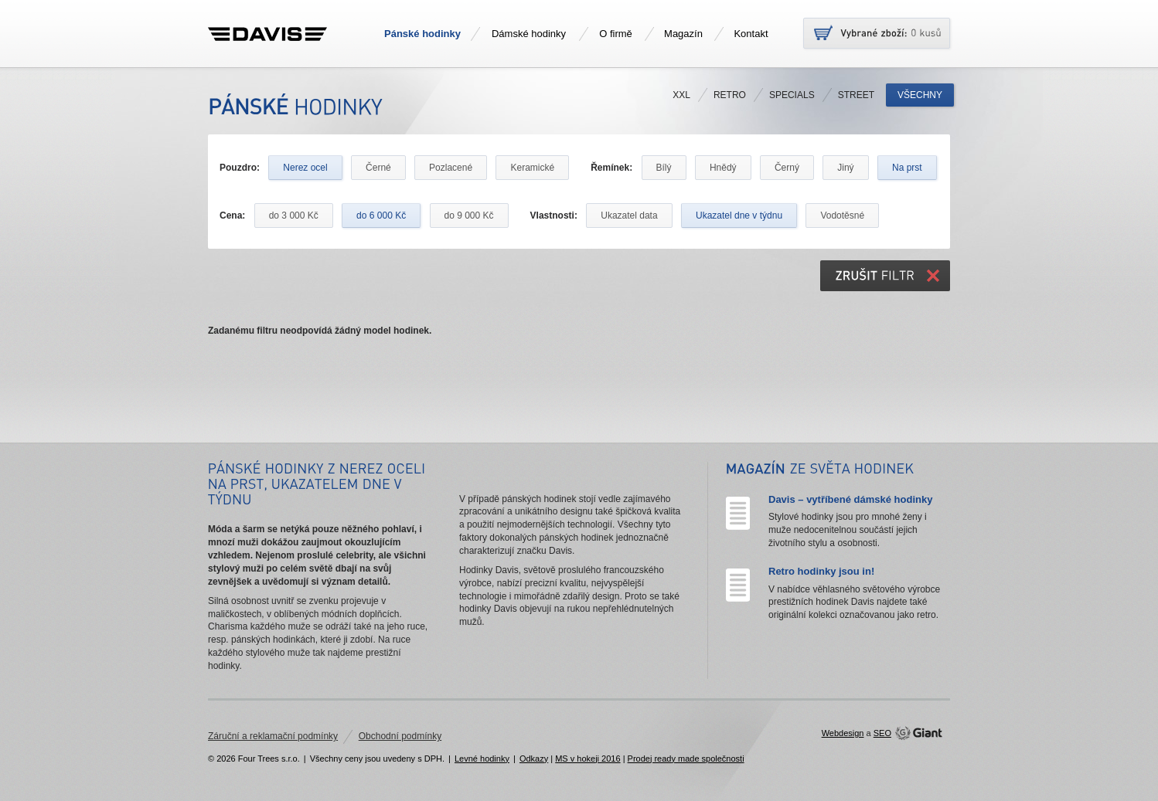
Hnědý (723, 167)
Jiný (845, 167)
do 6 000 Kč (381, 215)
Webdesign (843, 733)
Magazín (683, 33)
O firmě (615, 33)
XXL (681, 95)
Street (856, 95)
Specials (792, 95)
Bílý (664, 167)
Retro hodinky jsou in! (821, 571)
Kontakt (751, 33)
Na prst (907, 167)
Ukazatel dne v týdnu (739, 215)
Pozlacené (450, 167)
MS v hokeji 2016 (587, 758)
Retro (730, 95)
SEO (882, 733)
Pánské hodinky (422, 33)
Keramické (532, 167)
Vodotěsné (842, 215)
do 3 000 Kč (293, 215)
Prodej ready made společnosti (686, 758)
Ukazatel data (629, 215)
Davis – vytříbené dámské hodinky (850, 499)
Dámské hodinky (529, 33)
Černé (378, 167)
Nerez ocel (305, 167)
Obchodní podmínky (400, 736)
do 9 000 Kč (469, 215)
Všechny (919, 95)
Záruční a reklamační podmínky (273, 736)
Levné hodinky (482, 758)
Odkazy (533, 758)
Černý (787, 167)
